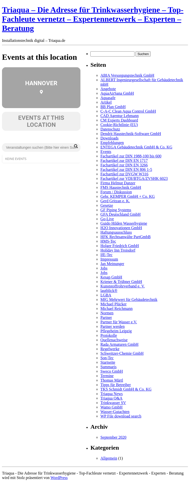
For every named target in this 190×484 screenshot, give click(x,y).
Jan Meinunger (112, 264)
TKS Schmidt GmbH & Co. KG (125, 389)
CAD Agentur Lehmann (119, 116)
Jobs (103, 268)
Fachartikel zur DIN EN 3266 (124, 165)
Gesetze (106, 205)
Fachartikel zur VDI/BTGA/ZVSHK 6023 (134, 178)
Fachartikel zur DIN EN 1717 (124, 160)
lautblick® (108, 290)
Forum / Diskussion (116, 192)
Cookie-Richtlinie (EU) (119, 125)
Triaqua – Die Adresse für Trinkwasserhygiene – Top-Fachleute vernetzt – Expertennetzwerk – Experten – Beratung (93, 19)
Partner (106, 317)
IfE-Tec (106, 255)
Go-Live (107, 219)
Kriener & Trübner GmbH (121, 281)
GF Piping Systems (115, 210)
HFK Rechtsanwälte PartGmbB (125, 237)
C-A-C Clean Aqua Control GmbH (128, 111)
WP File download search (120, 416)
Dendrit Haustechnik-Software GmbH (130, 134)
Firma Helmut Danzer (117, 183)
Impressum (109, 259)
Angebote (108, 89)
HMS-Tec (108, 241)
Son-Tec (107, 358)
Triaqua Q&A (111, 398)
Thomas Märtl (111, 380)
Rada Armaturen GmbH (119, 344)
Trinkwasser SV (113, 403)
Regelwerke (109, 349)
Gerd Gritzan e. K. (115, 201)
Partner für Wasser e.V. (118, 322)
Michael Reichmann (116, 308)
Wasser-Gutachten (114, 412)
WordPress (59, 478)
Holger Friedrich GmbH (119, 246)
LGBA (105, 295)
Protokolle (108, 335)
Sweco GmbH (111, 371)
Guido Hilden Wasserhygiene (123, 223)
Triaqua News (111, 394)
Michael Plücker (113, 304)
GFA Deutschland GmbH (120, 214)
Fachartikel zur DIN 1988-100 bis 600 (130, 156)
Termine (107, 376)
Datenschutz (110, 129)
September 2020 (113, 437)
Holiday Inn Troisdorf (117, 250)
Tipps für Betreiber (115, 385)
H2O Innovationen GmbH (121, 228)
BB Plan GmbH (113, 107)
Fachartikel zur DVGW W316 (124, 174)
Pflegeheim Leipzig (116, 331)
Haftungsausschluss (116, 232)
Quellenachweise (113, 340)
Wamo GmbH (111, 407)
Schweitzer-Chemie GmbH (121, 353)
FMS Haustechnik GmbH (120, 187)
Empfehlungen (112, 142)
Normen (106, 313)
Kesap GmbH (111, 277)
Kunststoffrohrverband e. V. (122, 286)
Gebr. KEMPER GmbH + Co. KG (127, 196)
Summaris (108, 367)
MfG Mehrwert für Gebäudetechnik (128, 299)
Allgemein (108, 458)
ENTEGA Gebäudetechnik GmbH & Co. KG (136, 147)
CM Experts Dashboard (119, 120)
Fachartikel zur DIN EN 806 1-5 (126, 169)
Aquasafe (107, 98)
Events (105, 151)
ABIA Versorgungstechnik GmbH (127, 75)
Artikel (106, 102)
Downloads (109, 138)
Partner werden (112, 326)
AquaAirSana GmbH (117, 93)
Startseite (107, 362)
